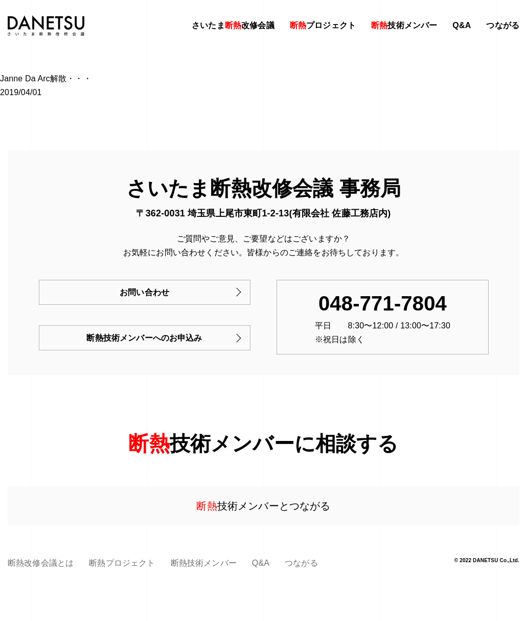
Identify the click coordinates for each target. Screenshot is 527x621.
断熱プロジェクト (122, 563)
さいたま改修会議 (233, 25)
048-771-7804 (382, 303)
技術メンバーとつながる (263, 506)
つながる (502, 25)
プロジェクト (323, 25)
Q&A (461, 25)
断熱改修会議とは (41, 563)
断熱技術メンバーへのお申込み (144, 338)
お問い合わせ (144, 292)
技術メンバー (404, 25)
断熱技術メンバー (204, 563)
